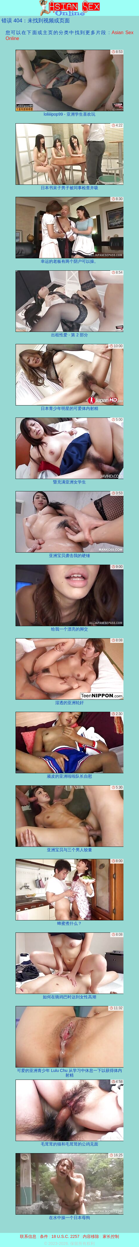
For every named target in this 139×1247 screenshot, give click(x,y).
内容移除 (91, 1236)
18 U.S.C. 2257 (65, 1236)
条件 (44, 1236)
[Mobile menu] (5, 8)
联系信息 (28, 1236)
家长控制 (111, 1236)
